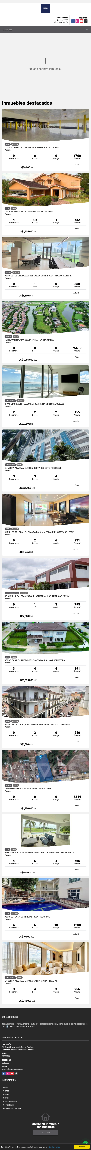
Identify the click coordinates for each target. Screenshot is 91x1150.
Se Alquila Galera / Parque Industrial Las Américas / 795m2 (38, 596)
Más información (54, 1147)
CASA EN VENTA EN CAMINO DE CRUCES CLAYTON (29, 212)
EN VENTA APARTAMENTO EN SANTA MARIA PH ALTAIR (31, 981)
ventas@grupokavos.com (12, 1069)
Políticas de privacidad (12, 1108)
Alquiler (6, 1094)
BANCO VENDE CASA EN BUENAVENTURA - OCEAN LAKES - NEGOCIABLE (39, 853)
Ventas (6, 1091)
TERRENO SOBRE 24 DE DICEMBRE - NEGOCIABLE (28, 789)
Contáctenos (8, 1105)
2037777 (64, 20)
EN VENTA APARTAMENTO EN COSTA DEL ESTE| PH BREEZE (33, 468)
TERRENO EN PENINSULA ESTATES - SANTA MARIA (29, 340)
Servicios (6, 1098)
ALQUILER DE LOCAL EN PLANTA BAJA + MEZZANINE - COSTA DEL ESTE (39, 532)
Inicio (5, 1087)
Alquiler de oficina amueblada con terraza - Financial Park (38, 276)
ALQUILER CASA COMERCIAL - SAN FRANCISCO (27, 917)
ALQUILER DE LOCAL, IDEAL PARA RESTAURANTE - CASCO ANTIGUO (37, 724)
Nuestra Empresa (10, 1101)
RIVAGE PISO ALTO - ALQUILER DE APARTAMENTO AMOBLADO (34, 404)
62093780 (61, 22)
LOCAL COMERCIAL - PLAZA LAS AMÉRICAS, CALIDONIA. (32, 148)
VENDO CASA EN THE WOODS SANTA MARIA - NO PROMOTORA (35, 660)
